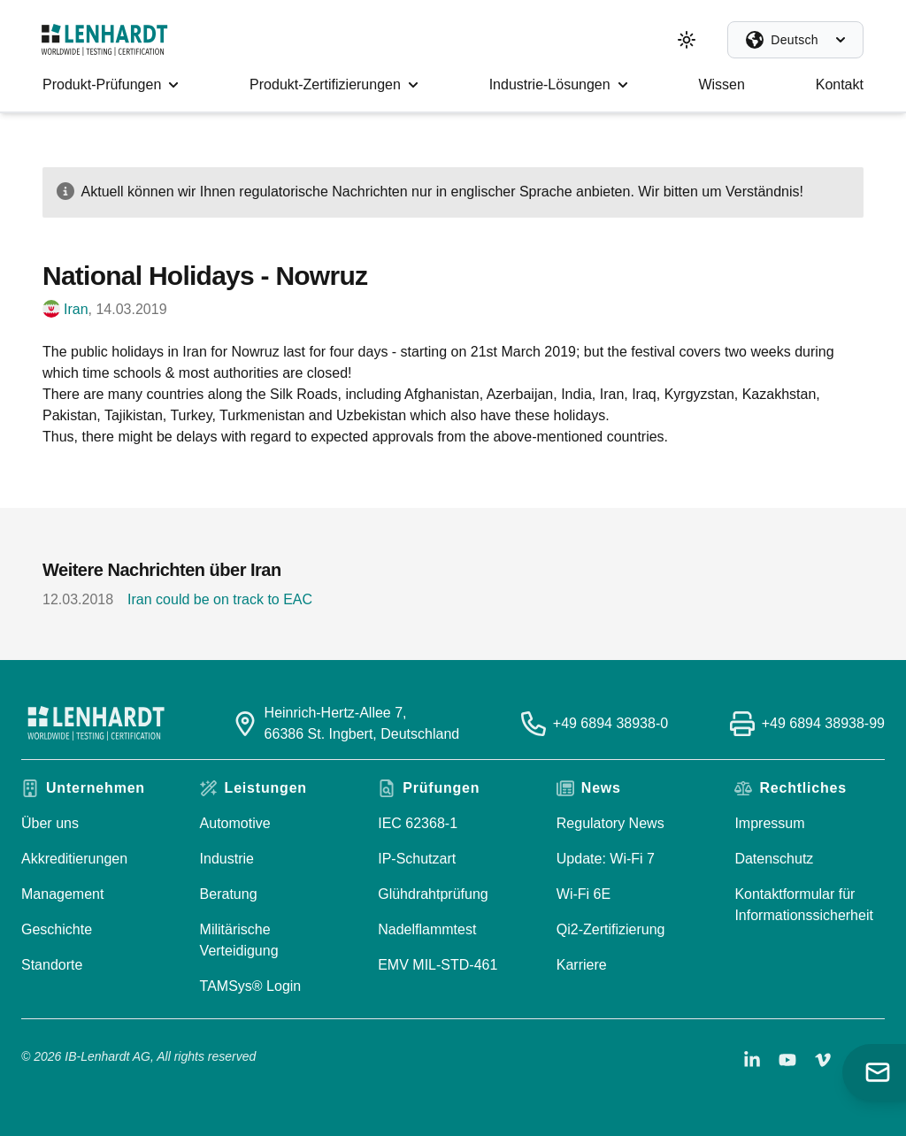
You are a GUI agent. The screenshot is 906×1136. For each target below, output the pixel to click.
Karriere (582, 964)
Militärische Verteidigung (239, 940)
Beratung (228, 894)
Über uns (50, 823)
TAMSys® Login (251, 986)
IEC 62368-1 (417, 823)
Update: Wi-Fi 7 (606, 858)
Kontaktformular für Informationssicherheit (803, 905)
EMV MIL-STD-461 (437, 964)
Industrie (227, 858)
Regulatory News (610, 823)
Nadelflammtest (427, 929)
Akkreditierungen (74, 858)
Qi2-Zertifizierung (611, 929)
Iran (76, 309)
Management (62, 894)
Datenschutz (773, 858)
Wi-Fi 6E (583, 894)
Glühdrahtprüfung (433, 894)
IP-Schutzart (417, 858)
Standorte (51, 964)
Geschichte (56, 929)
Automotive (235, 823)
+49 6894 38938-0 (610, 723)
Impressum (769, 823)
